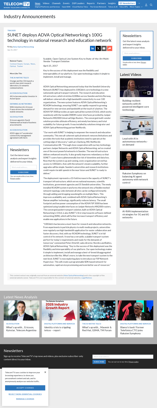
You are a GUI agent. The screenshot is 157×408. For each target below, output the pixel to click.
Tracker (11, 30)
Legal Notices (86, 278)
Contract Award (16, 64)
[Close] (45, 372)
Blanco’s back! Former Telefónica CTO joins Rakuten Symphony (132, 330)
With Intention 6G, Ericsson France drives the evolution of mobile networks (22, 109)
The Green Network (98, 7)
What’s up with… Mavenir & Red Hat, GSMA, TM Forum (97, 329)
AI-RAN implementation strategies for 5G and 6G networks (135, 214)
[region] (25, 387)
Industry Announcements (29, 16)
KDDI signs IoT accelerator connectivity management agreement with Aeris (21, 135)
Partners (101, 3)
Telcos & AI (112, 7)
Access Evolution (18, 93)
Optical (13, 66)
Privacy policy (15, 178)
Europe (26, 64)
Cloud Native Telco (80, 7)
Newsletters (127, 3)
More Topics (136, 7)
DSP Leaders (78, 3)
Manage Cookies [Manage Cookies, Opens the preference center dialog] (25, 399)
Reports (91, 3)
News (37, 3)
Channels (56, 3)
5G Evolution (16, 117)
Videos (46, 3)
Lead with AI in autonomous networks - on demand (135, 141)
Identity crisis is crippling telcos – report (57, 329)
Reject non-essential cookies (25, 394)
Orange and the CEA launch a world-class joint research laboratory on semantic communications (22, 84)
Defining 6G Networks (21, 104)
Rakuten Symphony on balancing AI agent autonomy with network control (135, 178)
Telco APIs (123, 7)
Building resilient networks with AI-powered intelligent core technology (135, 105)
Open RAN (66, 7)
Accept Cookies (25, 388)
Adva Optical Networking (23, 47)
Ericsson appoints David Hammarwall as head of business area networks (23, 122)
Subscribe (23, 172)
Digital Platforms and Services (47, 7)
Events (66, 3)
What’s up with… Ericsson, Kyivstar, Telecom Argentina (21, 329)
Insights (112, 3)
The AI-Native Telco (19, 78)
